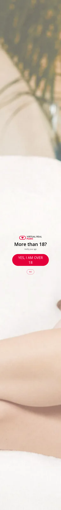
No (30, 272)
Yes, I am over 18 (30, 260)
